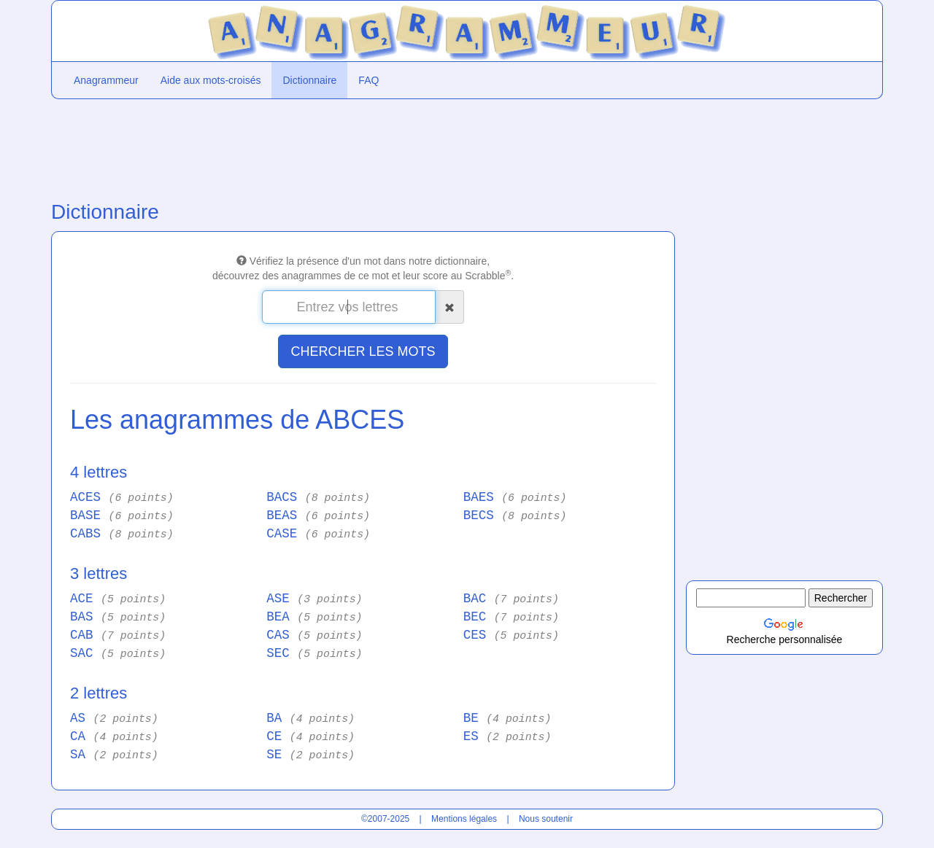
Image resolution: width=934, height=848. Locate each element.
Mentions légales (464, 819)
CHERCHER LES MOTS (362, 351)
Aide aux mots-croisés (211, 80)
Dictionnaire (309, 80)
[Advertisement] (363, 146)
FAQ (368, 80)
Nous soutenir (546, 819)
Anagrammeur (106, 80)
